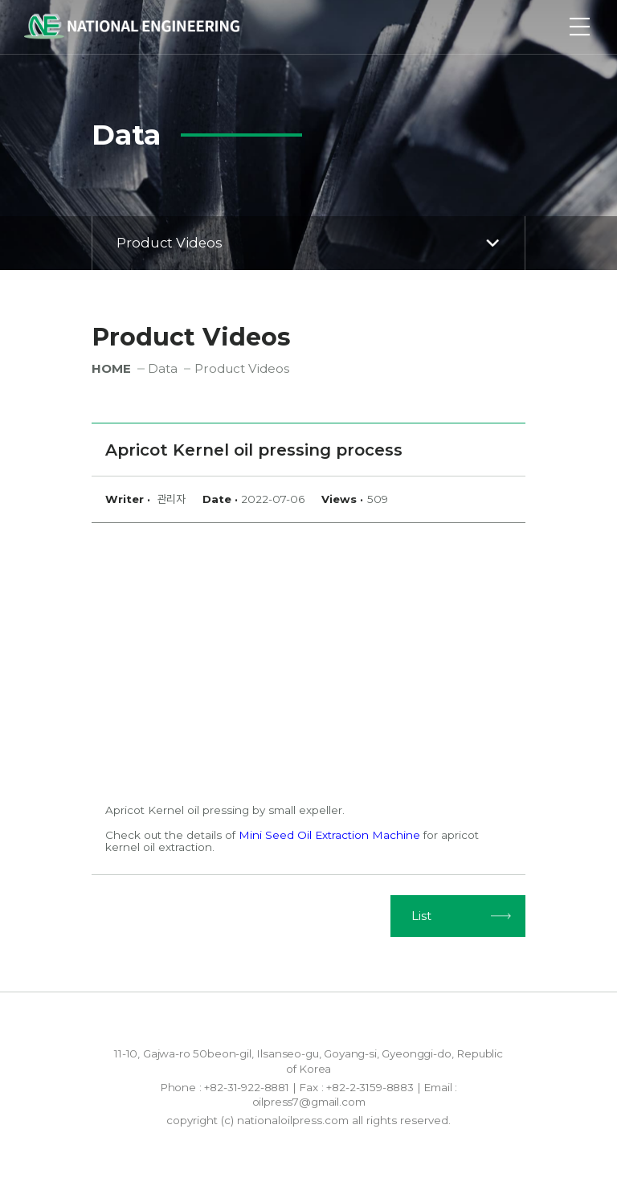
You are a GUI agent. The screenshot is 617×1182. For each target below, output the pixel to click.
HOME (111, 368)
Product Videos (310, 243)
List (421, 915)
